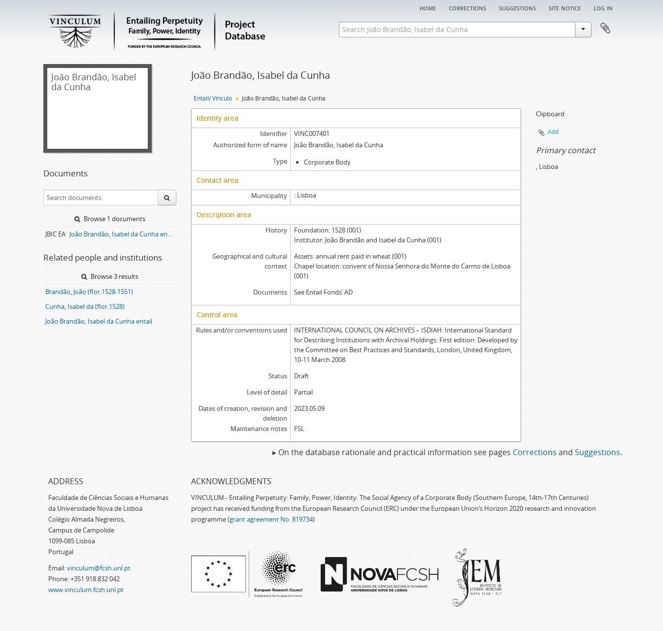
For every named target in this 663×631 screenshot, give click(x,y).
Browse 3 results (109, 276)
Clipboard (605, 28)
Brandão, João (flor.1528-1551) (89, 291)
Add (553, 132)
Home (428, 7)
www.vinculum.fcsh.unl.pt (86, 589)
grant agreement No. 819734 (271, 519)
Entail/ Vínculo (213, 98)
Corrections (467, 7)
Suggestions (517, 7)
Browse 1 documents (109, 218)
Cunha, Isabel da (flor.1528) (85, 306)
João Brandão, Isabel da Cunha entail (98, 321)
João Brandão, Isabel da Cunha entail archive (122, 234)
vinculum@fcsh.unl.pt (99, 568)
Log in (603, 7)
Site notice (565, 7)
